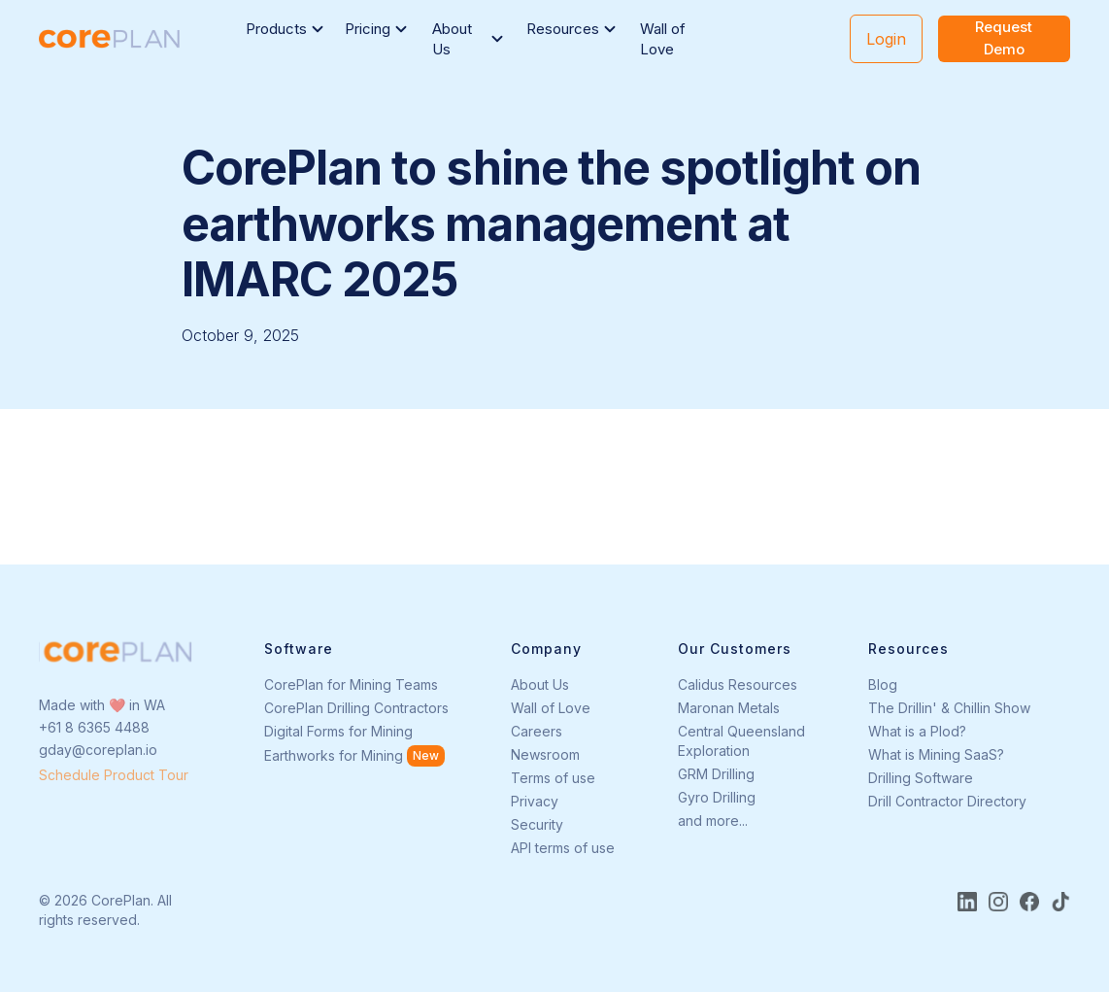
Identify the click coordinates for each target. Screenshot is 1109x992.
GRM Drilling (716, 774)
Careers (536, 731)
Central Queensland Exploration (741, 741)
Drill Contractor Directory (947, 801)
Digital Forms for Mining (338, 731)
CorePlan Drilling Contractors (356, 708)
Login (886, 39)
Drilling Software (920, 778)
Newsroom (545, 754)
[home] (109, 38)
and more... (713, 820)
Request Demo (1003, 37)
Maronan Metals (729, 708)
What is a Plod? (917, 731)
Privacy (534, 801)
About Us (540, 684)
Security (537, 824)
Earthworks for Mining (333, 755)
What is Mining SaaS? (936, 754)
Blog (882, 684)
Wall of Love (663, 38)
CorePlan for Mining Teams (351, 684)
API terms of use (563, 847)
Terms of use (553, 778)
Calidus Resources (737, 684)
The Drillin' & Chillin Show (949, 708)
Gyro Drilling (717, 797)
